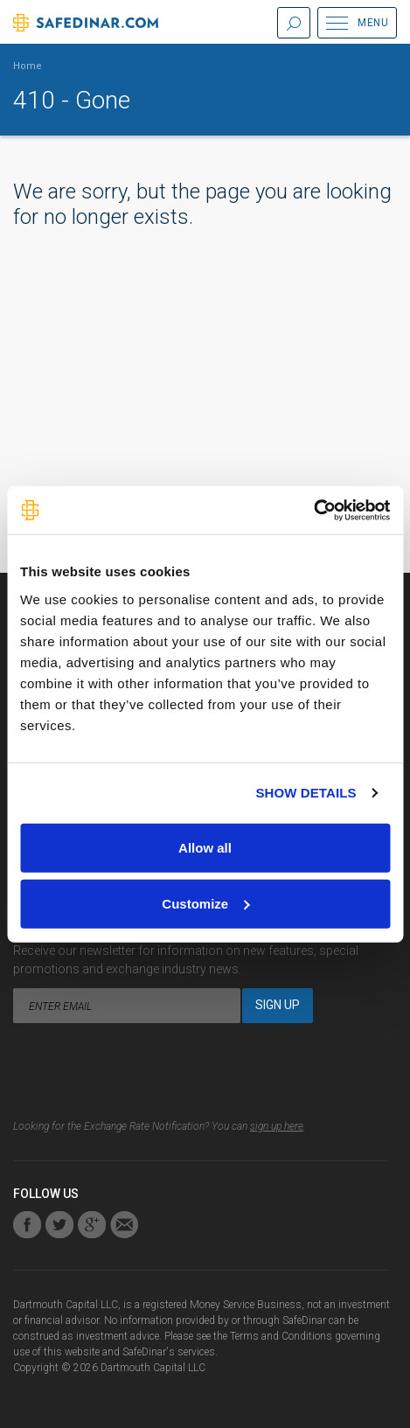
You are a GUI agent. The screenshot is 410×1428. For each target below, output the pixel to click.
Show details (305, 792)
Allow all (205, 846)
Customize (205, 902)
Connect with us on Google (92, 1224)
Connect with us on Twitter (59, 1224)
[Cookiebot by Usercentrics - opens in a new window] (313, 509)
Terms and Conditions (281, 1336)
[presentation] (146, 1075)
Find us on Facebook (27, 1224)
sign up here (276, 1126)
